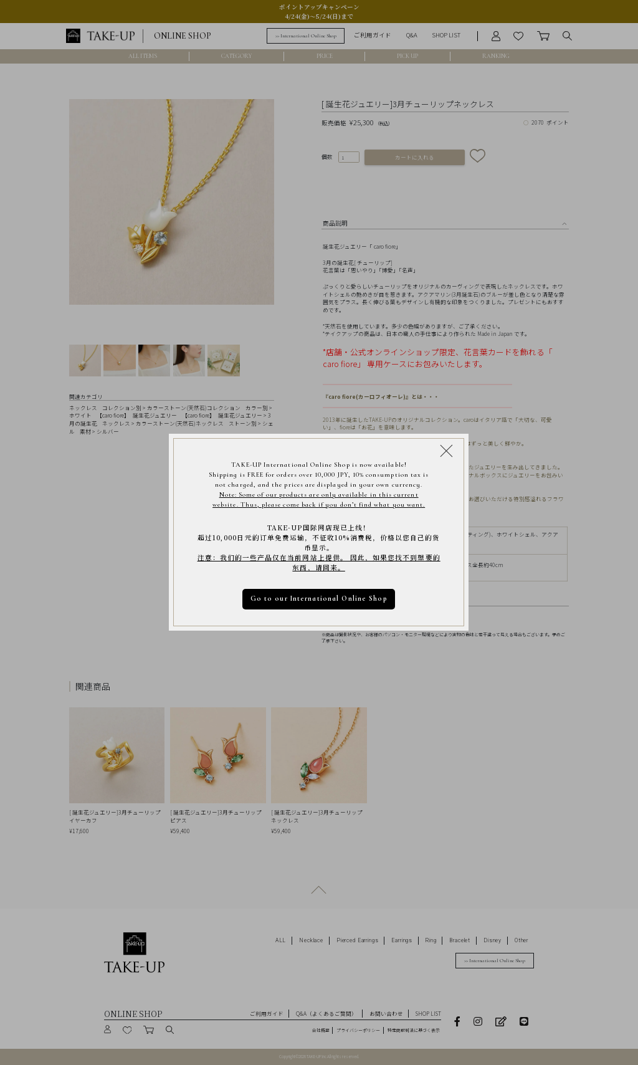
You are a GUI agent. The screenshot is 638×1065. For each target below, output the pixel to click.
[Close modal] (446, 451)
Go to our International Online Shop (319, 599)
